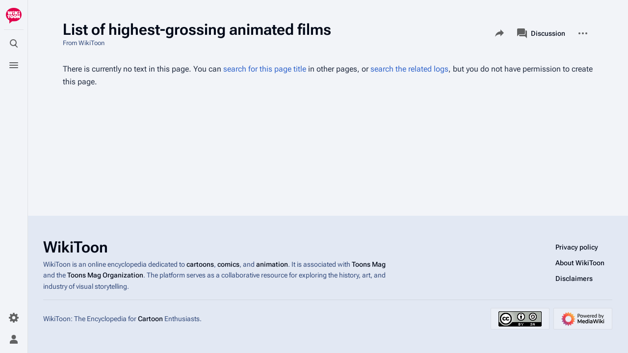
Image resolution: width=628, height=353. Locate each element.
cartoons (200, 264)
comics (228, 264)
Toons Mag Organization (105, 275)
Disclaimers (574, 278)
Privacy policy (576, 247)
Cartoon (150, 319)
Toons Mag (369, 264)
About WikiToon (579, 263)
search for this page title (264, 69)
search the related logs (409, 69)
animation (272, 264)
